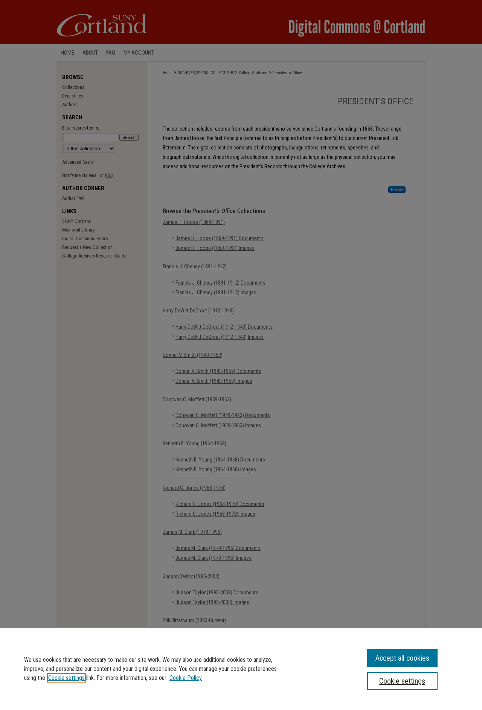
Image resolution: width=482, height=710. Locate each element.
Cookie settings (66, 677)
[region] (241, 668)
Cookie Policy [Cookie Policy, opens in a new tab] (185, 677)
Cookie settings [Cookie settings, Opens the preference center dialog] (402, 681)
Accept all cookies (402, 658)
